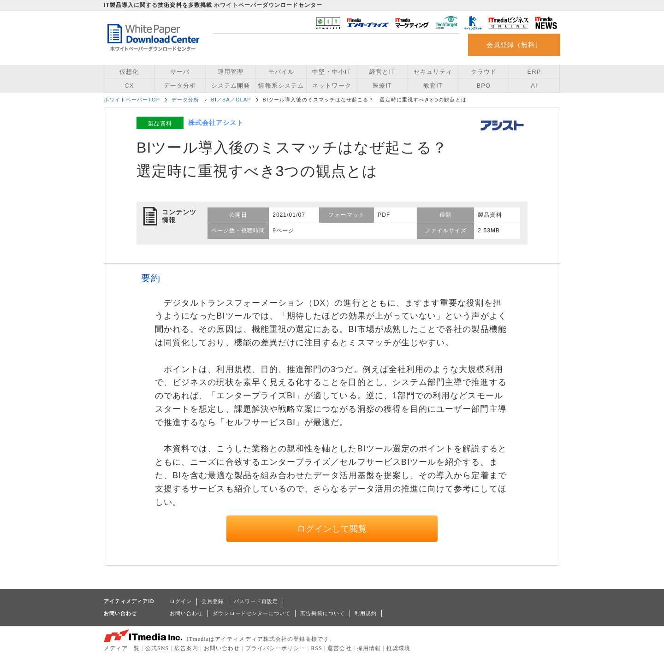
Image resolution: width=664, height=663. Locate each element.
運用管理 (230, 71)
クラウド (484, 71)
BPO (483, 85)
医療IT (382, 85)
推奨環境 (398, 648)
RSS (316, 648)
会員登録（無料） (514, 44)
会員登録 (213, 601)
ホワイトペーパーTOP (132, 99)
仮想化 (129, 71)
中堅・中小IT (331, 71)
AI (534, 85)
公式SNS (157, 648)
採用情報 (369, 648)
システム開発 (230, 85)
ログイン (181, 601)
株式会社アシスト (216, 122)
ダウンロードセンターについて (251, 613)
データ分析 (180, 85)
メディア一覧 (122, 648)
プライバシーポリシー (275, 648)
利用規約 (366, 613)
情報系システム (280, 85)
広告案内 (186, 648)
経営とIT (382, 71)
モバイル (281, 71)
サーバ (180, 71)
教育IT (433, 85)
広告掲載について (322, 613)
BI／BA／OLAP (231, 99)
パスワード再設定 (256, 601)
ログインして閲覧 (332, 528)
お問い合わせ (186, 613)
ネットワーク (331, 85)
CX (129, 85)
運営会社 (339, 648)
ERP (534, 71)
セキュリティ (433, 71)
